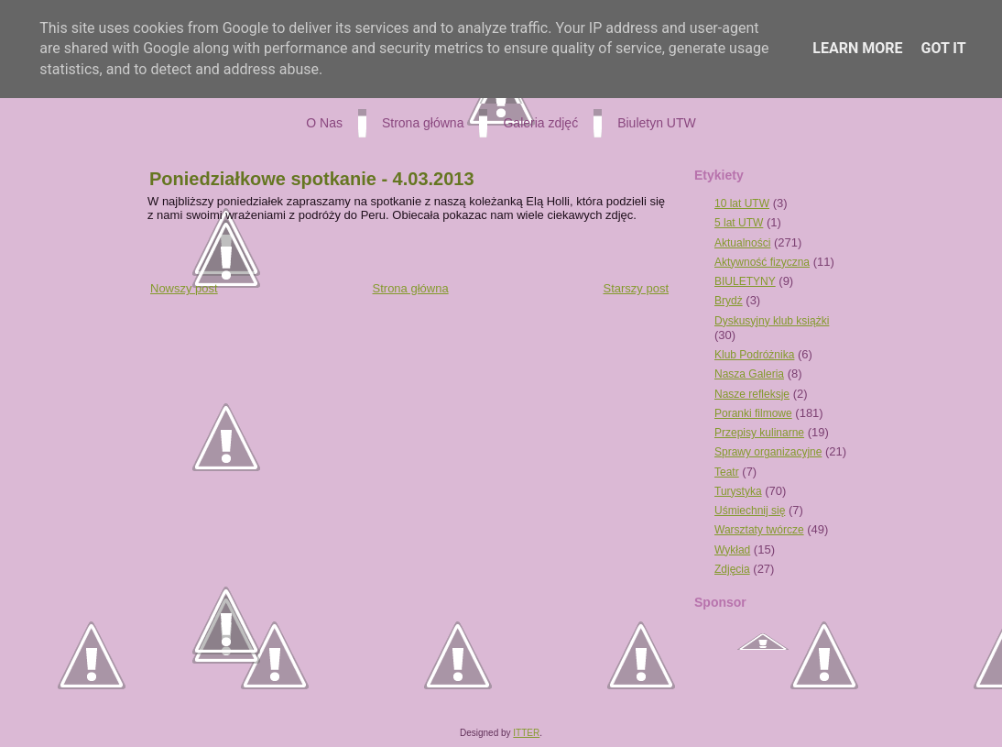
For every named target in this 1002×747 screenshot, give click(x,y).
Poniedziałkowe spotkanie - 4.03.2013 (311, 179)
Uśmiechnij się (749, 510)
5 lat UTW (738, 222)
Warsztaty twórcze (759, 529)
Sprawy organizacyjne (768, 451)
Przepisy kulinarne (759, 432)
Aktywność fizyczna (762, 262)
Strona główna (411, 288)
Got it (942, 48)
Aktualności (742, 242)
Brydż (728, 300)
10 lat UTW (741, 203)
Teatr (726, 472)
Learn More (857, 48)
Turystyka (738, 491)
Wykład (732, 550)
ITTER (526, 733)
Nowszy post (184, 288)
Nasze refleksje (752, 394)
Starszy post (636, 288)
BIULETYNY (745, 281)
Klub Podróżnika (754, 354)
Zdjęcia (732, 569)
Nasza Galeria (749, 374)
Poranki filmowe (753, 413)
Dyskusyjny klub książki (771, 320)
